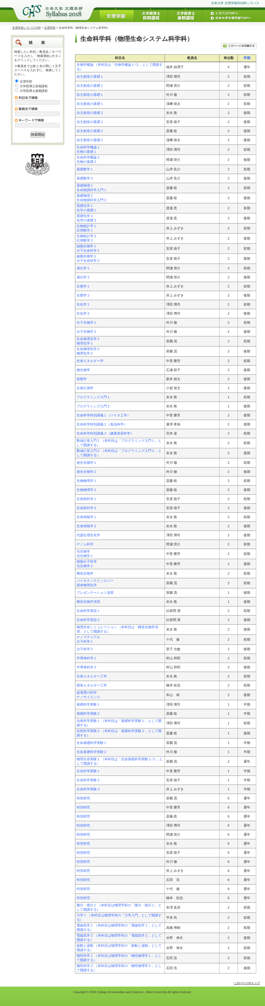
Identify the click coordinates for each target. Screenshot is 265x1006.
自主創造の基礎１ (90, 76)
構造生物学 (85, 573)
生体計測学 (85, 388)
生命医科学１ (87, 499)
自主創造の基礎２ (90, 113)
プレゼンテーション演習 (95, 593)
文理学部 (49, 27)
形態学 (82, 379)
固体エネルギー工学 (92, 685)
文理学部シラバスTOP (26, 27)
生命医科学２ (87, 508)
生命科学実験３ (88, 789)
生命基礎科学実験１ (92, 743)
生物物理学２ (87, 490)
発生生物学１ (87, 463)
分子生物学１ (87, 322)
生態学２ (83, 295)
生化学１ (83, 304)
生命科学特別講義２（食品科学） (102, 424)
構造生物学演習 (88, 602)
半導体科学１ (87, 658)
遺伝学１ (83, 268)
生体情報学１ (87, 517)
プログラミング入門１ (93, 397)
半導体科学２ (87, 667)
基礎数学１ (85, 169)
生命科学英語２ (88, 620)
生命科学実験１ (88, 771)
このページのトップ (247, 983)
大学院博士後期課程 (34, 91)
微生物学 (83, 370)
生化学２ (83, 313)
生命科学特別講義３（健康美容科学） (105, 433)
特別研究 (83, 798)
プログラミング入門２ (93, 406)
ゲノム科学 (85, 544)
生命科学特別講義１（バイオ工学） (103, 415)
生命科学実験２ (88, 780)
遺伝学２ (83, 277)
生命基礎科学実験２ (92, 752)
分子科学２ (85, 649)
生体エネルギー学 (90, 361)
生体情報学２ (87, 526)
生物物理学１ (87, 481)
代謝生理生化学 (88, 535)
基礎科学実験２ (88, 713)
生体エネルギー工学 (92, 676)
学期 (247, 58)
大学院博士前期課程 (34, 86)
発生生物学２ (87, 472)
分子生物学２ (87, 332)
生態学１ (83, 286)
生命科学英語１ (88, 611)
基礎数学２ (85, 178)
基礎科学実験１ (88, 704)
